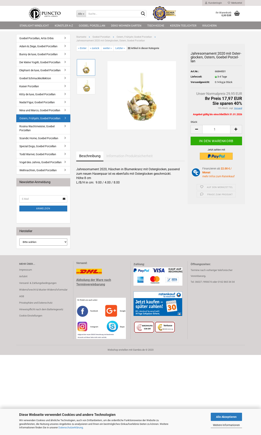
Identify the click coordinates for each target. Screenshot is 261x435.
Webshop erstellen (118, 349)
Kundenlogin (213, 3)
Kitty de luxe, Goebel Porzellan (37, 94)
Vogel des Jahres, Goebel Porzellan (40, 162)
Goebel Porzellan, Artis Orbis (36, 38)
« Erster (82, 48)
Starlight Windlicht (34, 25)
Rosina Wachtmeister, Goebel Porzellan (37, 128)
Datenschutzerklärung (70, 427)
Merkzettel (235, 3)
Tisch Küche (155, 25)
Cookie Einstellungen (30, 315)
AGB (21, 296)
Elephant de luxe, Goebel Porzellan (40, 70)
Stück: (194, 121)
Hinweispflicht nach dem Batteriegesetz (41, 309)
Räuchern (209, 25)
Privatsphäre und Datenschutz (35, 302)
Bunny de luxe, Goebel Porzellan (38, 54)
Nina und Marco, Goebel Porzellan (39, 110)
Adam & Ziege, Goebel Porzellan (38, 46)
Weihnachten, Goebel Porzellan (38, 170)
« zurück (94, 48)
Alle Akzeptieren (226, 416)
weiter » (107, 48)
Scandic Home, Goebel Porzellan (38, 138)
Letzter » (120, 48)
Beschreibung (89, 156)
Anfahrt (23, 276)
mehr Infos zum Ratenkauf (218, 176)
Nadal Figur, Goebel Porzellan (37, 102)
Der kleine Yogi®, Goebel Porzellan (39, 62)
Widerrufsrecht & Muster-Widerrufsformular (43, 289)
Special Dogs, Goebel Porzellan (37, 146)
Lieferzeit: (196, 76)
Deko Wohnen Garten (126, 25)
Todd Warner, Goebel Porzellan (37, 154)
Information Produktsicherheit (129, 156)
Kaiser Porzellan (29, 86)
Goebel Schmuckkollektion (35, 78)
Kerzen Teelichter (183, 25)
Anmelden (43, 208)
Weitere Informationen (226, 425)
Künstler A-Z (64, 25)
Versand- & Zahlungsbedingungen (38, 283)
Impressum (25, 269)
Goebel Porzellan (92, 25)
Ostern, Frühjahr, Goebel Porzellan (39, 118)
